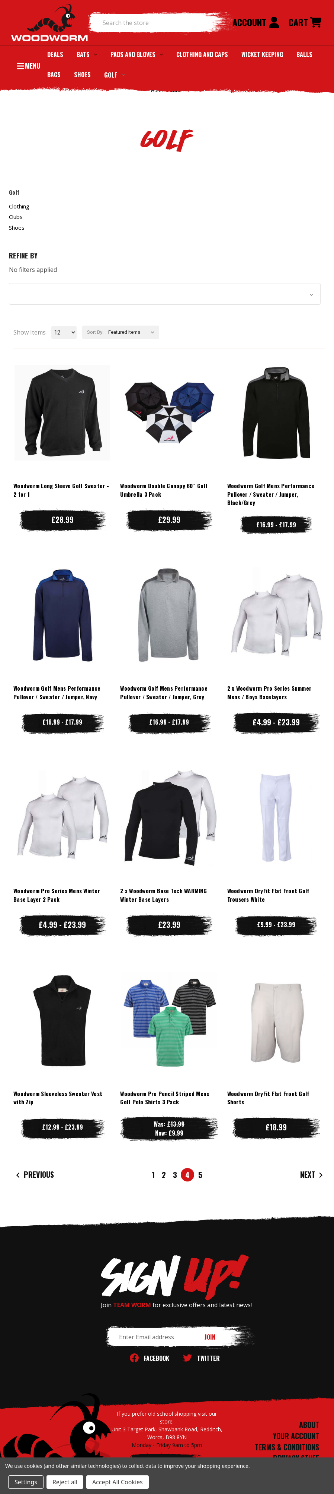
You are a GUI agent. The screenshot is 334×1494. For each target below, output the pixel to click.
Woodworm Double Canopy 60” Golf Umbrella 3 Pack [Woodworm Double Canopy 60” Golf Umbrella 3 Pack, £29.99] (164, 489)
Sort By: (95, 332)
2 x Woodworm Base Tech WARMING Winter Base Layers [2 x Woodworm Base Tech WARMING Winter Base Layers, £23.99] (163, 894)
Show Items (29, 332)
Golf (114, 74)
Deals (55, 54)
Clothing (19, 206)
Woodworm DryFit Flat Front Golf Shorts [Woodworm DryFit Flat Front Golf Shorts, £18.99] (268, 1097)
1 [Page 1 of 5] (153, 1174)
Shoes (82, 74)
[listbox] (133, 332)
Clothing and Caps (202, 54)
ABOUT (309, 1424)
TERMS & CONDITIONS (287, 1447)
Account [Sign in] (256, 22)
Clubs (16, 216)
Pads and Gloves (136, 54)
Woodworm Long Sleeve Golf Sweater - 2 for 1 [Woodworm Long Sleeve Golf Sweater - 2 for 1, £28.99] (61, 489)
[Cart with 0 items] (305, 22)
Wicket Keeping (262, 54)
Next (312, 1174)
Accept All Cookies (117, 1482)
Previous (34, 1174)
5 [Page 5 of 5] (200, 1174)
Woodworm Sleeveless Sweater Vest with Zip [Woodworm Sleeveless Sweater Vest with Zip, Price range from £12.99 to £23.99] (57, 1097)
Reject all (64, 1482)
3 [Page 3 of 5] (175, 1174)
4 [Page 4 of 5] (187, 1174)
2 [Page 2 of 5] (164, 1174)
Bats (87, 54)
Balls (304, 54)
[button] (165, 294)
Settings (26, 1482)
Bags (54, 74)
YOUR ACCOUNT (296, 1435)
